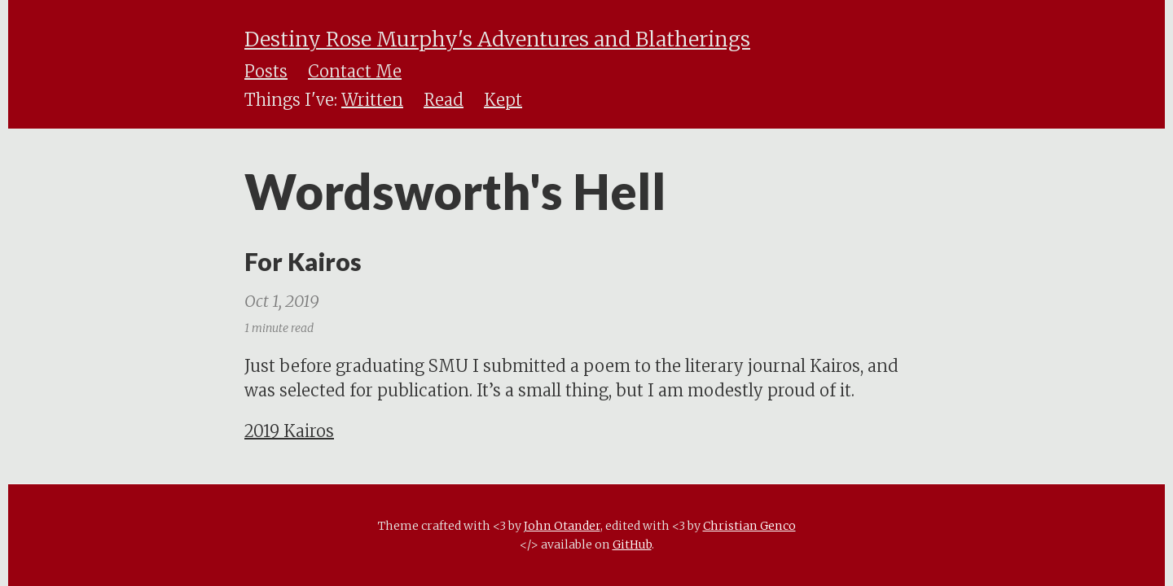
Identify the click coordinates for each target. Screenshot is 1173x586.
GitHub (632, 544)
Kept (503, 100)
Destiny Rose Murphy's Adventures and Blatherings (497, 39)
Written (372, 100)
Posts (266, 71)
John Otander (562, 525)
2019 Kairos (289, 431)
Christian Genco (749, 525)
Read (443, 100)
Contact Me (355, 71)
